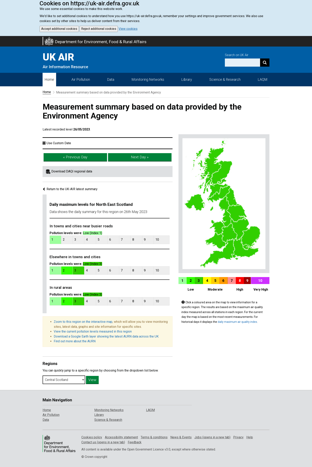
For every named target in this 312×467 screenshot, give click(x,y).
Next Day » (140, 157)
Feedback (134, 442)
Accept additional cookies (59, 29)
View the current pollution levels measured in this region (93, 331)
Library (186, 79)
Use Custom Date (59, 143)
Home (49, 79)
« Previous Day (75, 157)
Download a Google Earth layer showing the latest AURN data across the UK (106, 336)
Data (110, 79)
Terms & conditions (154, 437)
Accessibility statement (121, 437)
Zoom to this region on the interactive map (83, 322)
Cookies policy (91, 437)
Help (249, 437)
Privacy (238, 437)
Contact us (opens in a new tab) (103, 442)
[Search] (264, 62)
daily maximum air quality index (237, 321)
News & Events (181, 437)
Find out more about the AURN (75, 341)
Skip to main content (2, 38)
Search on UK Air (236, 55)
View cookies (128, 29)
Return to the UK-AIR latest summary (70, 189)
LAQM (262, 79)
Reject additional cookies (98, 29)
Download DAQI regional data (71, 171)
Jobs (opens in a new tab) (212, 437)
